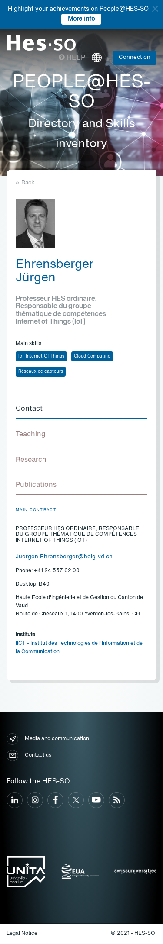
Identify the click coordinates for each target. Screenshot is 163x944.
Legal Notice (22, 933)
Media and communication (48, 739)
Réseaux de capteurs (40, 371)
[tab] (81, 409)
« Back (25, 183)
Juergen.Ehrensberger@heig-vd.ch (64, 557)
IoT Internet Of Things (41, 356)
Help (72, 58)
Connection (134, 57)
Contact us (29, 755)
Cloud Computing (92, 356)
